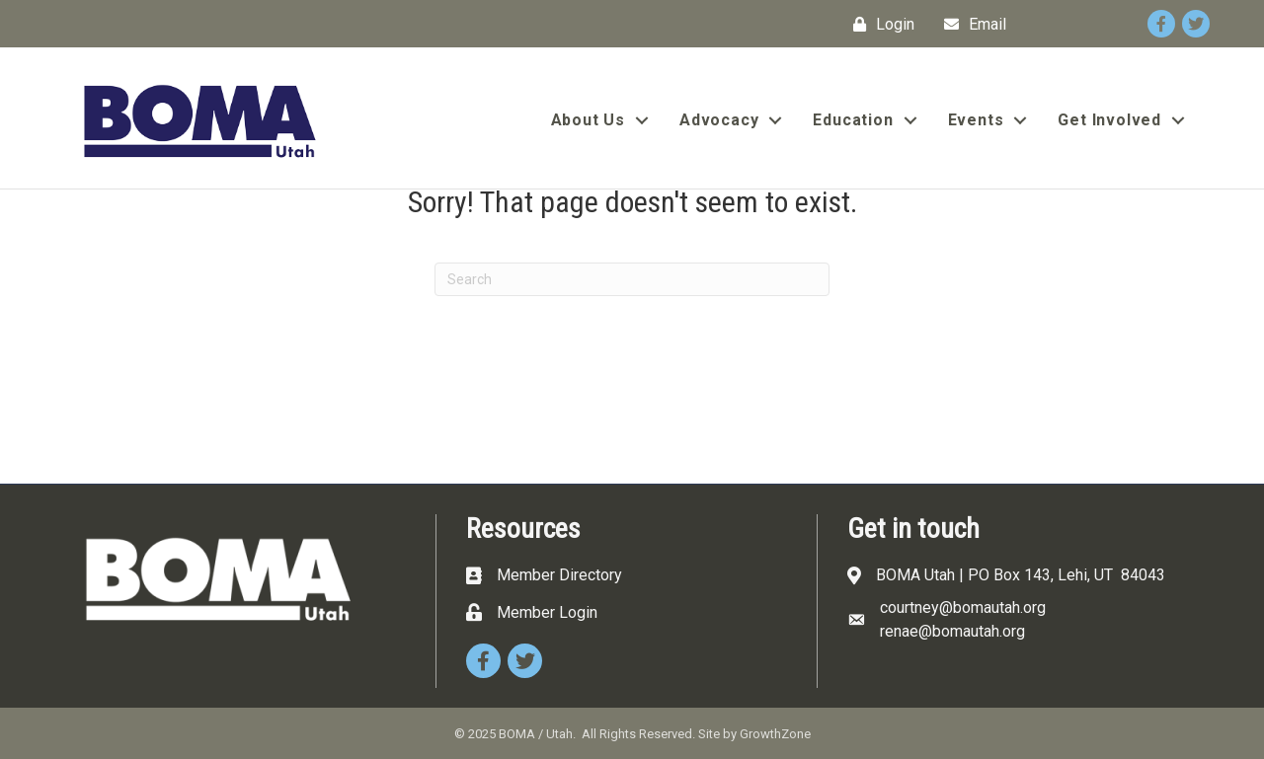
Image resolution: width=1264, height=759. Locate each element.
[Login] (878, 24)
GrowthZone (775, 733)
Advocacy (718, 120)
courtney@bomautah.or (958, 607)
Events (976, 120)
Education (853, 120)
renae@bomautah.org (952, 631)
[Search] (632, 279)
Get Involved (1109, 120)
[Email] (970, 24)
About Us (588, 120)
